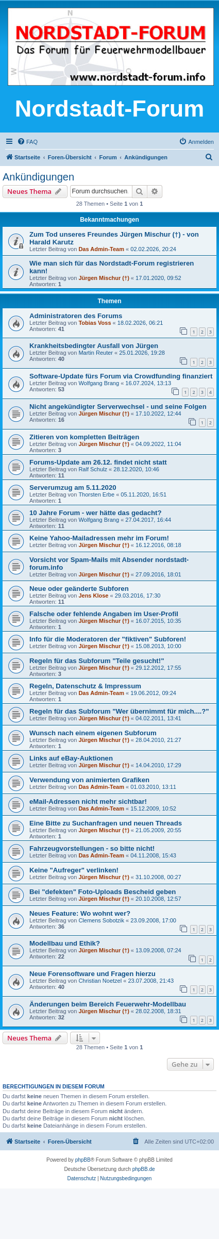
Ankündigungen (38, 177)
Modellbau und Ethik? (64, 943)
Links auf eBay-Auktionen (71, 758)
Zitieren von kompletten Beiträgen (84, 437)
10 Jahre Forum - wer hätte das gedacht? (95, 513)
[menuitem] (27, 142)
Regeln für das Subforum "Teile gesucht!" (96, 661)
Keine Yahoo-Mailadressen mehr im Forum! (99, 538)
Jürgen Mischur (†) (103, 278)
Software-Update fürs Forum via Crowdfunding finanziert (120, 376)
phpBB (83, 1160)
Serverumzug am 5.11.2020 (72, 487)
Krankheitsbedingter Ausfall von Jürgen (93, 346)
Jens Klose (93, 595)
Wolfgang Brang (98, 383)
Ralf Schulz (92, 469)
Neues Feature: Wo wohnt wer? (79, 913)
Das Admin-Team (101, 249)
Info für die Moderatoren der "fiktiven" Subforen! (107, 639)
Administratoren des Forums (75, 316)
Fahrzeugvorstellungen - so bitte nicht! (92, 848)
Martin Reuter (95, 353)
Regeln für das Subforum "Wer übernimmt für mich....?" (119, 711)
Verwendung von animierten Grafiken (89, 780)
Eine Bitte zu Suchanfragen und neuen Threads (105, 823)
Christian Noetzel (100, 981)
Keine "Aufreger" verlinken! (74, 870)
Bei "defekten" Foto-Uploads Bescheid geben (102, 892)
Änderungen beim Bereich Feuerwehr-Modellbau (107, 1004)
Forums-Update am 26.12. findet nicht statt (98, 462)
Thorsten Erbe (96, 494)
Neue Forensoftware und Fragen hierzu (92, 974)
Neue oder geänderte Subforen (79, 588)
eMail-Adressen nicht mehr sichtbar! (88, 801)
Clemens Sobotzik (101, 920)
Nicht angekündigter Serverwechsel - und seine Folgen (118, 406)
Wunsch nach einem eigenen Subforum (93, 733)
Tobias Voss (94, 323)
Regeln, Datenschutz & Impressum (85, 686)
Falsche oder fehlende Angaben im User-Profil (103, 614)
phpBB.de (143, 1169)
